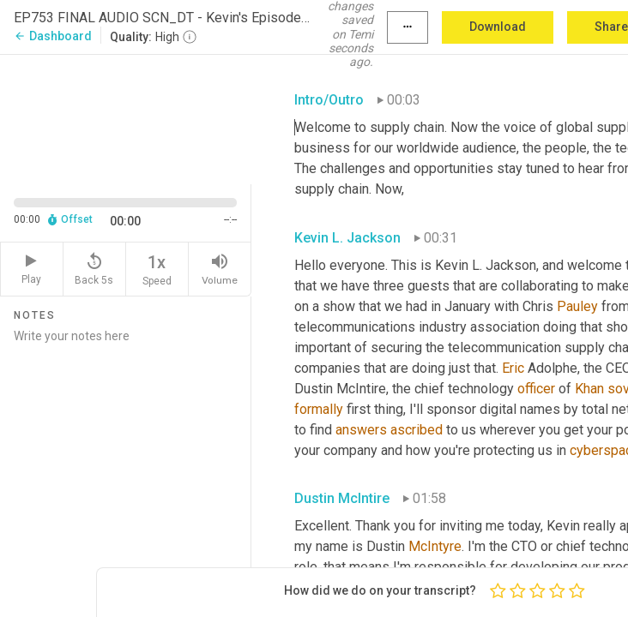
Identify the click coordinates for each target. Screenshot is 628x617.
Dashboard (53, 36)
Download (497, 26)
